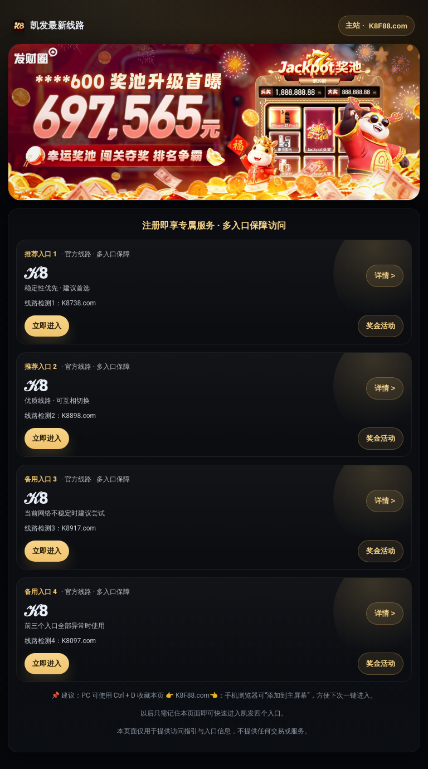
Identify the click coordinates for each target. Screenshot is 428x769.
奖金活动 (380, 326)
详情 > (384, 275)
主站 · (376, 25)
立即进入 (46, 326)
